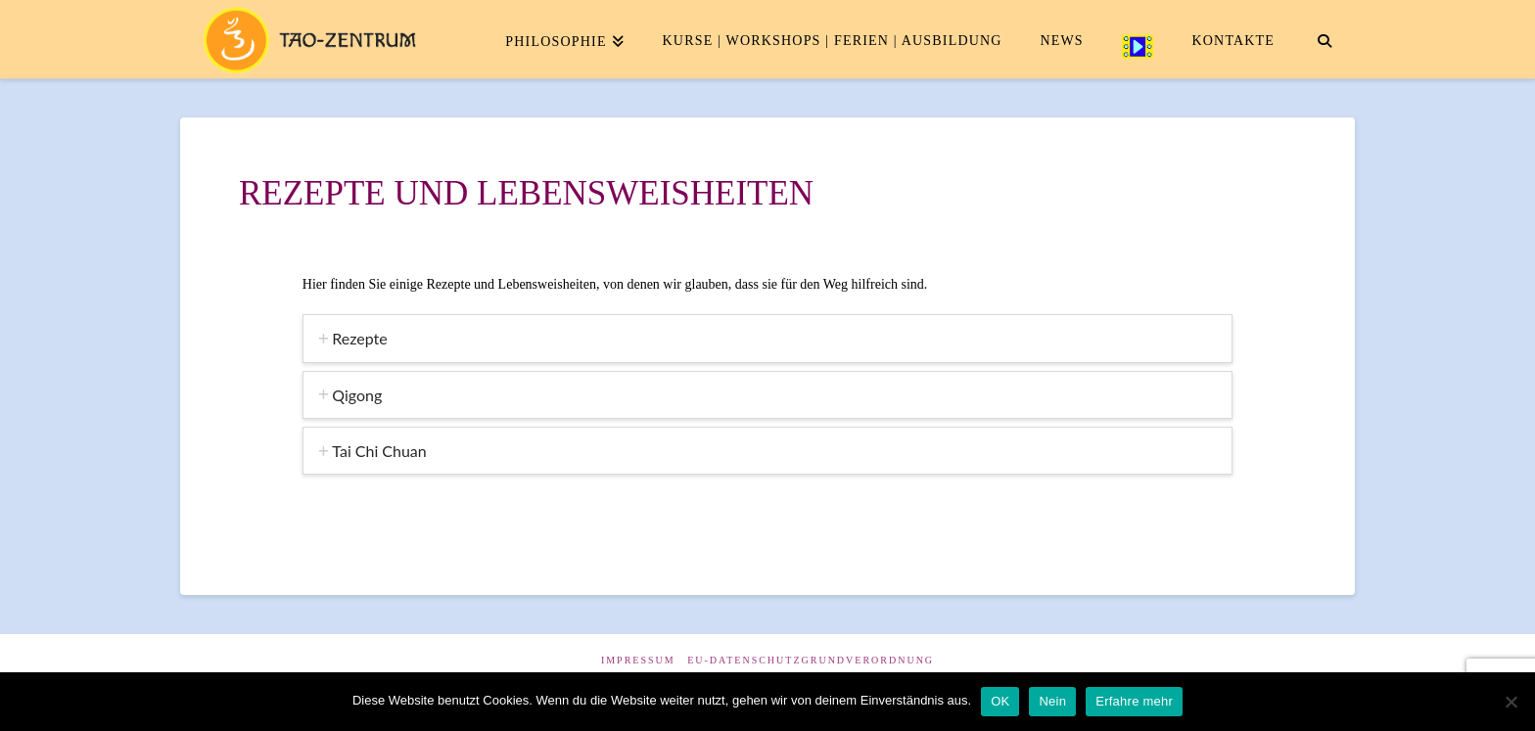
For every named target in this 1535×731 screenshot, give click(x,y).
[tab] (767, 338)
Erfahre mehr (1134, 701)
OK (1000, 701)
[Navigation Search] (1324, 39)
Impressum (638, 660)
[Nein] (1510, 701)
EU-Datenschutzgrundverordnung (810, 660)
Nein (1052, 701)
